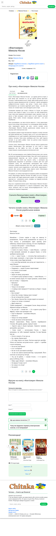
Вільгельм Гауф (27, 460)
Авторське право (14, 510)
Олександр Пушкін (41, 460)
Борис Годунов (39, 457)
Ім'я (10, 405)
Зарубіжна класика (20, 64)
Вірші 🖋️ (28, 474)
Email (11, 409)
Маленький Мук (27, 457)
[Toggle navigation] (2, 2)
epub (37, 201)
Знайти (51, 6)
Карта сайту (12, 508)
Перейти (37, 226)
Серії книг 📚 (28, 470)
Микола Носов (18, 58)
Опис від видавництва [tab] (22, 92)
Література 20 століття (16, 66)
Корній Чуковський (15, 459)
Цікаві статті (12, 512)
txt (19, 201)
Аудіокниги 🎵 (28, 466)
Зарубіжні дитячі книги (36, 64)
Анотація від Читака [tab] (12, 92)
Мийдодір (14, 457)
